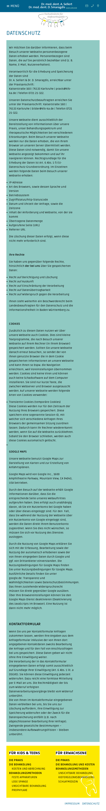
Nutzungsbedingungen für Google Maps (47, 569)
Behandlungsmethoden (25, 773)
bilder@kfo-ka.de (43, 108)
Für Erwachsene (71, 753)
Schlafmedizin (68, 781)
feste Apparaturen (24, 777)
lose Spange (20, 781)
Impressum (72, 803)
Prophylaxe (19, 790)
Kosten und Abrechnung (28, 768)
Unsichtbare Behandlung (29, 786)
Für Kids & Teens (24, 753)
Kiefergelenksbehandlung (76, 777)
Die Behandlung (20, 764)
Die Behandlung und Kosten (75, 764)
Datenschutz (91, 803)
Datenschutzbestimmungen (61, 582)
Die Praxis (16, 760)
